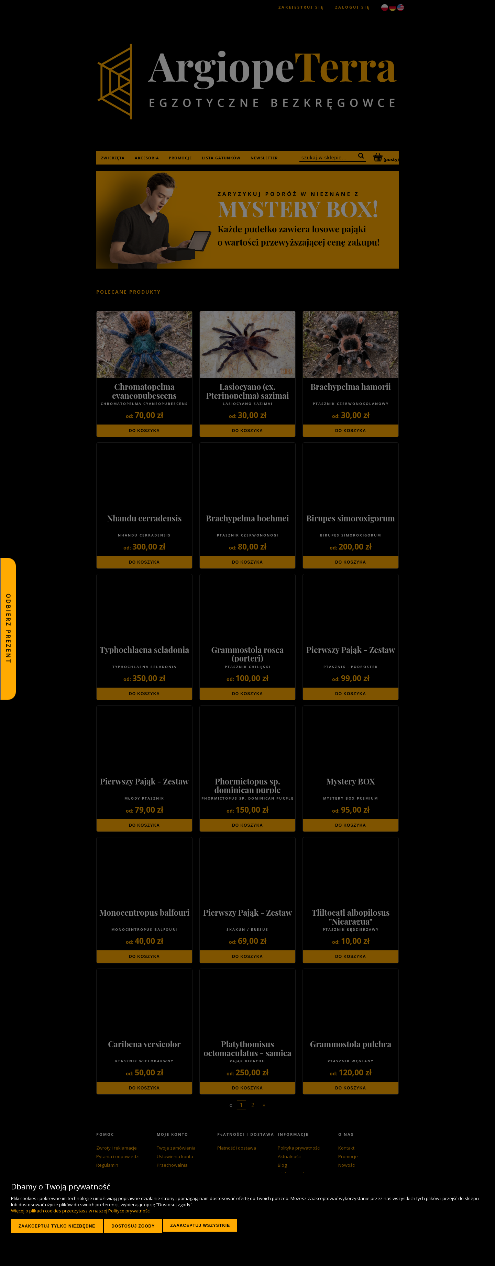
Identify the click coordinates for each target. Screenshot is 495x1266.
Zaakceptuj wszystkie (200, 1225)
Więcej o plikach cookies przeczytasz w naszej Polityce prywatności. (81, 1211)
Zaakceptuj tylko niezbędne (57, 1226)
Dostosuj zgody (133, 1226)
